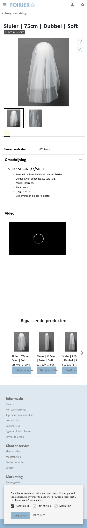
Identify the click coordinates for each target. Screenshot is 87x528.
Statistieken (44, 505)
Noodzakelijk (22, 505)
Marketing (65, 505)
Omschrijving (15, 159)
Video (9, 213)
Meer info (39, 515)
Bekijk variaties (23, 370)
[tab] (43, 160)
